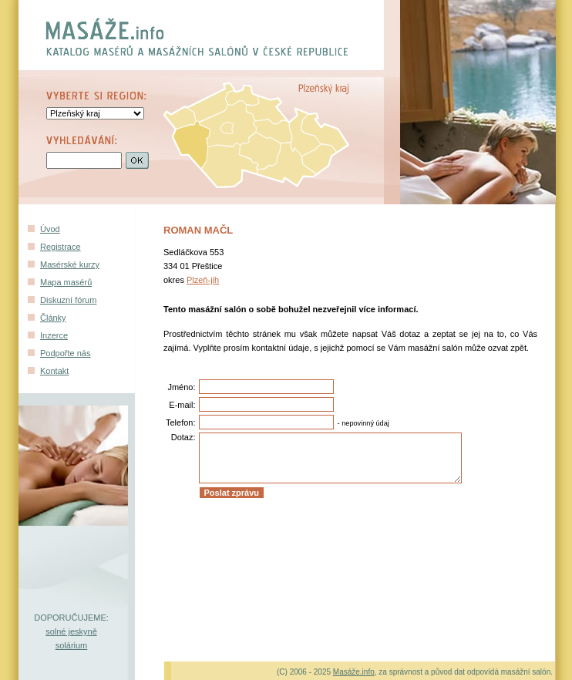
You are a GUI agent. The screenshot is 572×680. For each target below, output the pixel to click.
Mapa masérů (66, 282)
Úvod (50, 229)
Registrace (60, 246)
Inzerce (54, 335)
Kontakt (54, 370)
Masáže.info (354, 672)
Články (53, 317)
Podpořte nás (65, 353)
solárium (72, 645)
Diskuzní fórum (68, 300)
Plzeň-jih (203, 279)
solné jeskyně (71, 631)
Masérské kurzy (69, 264)
